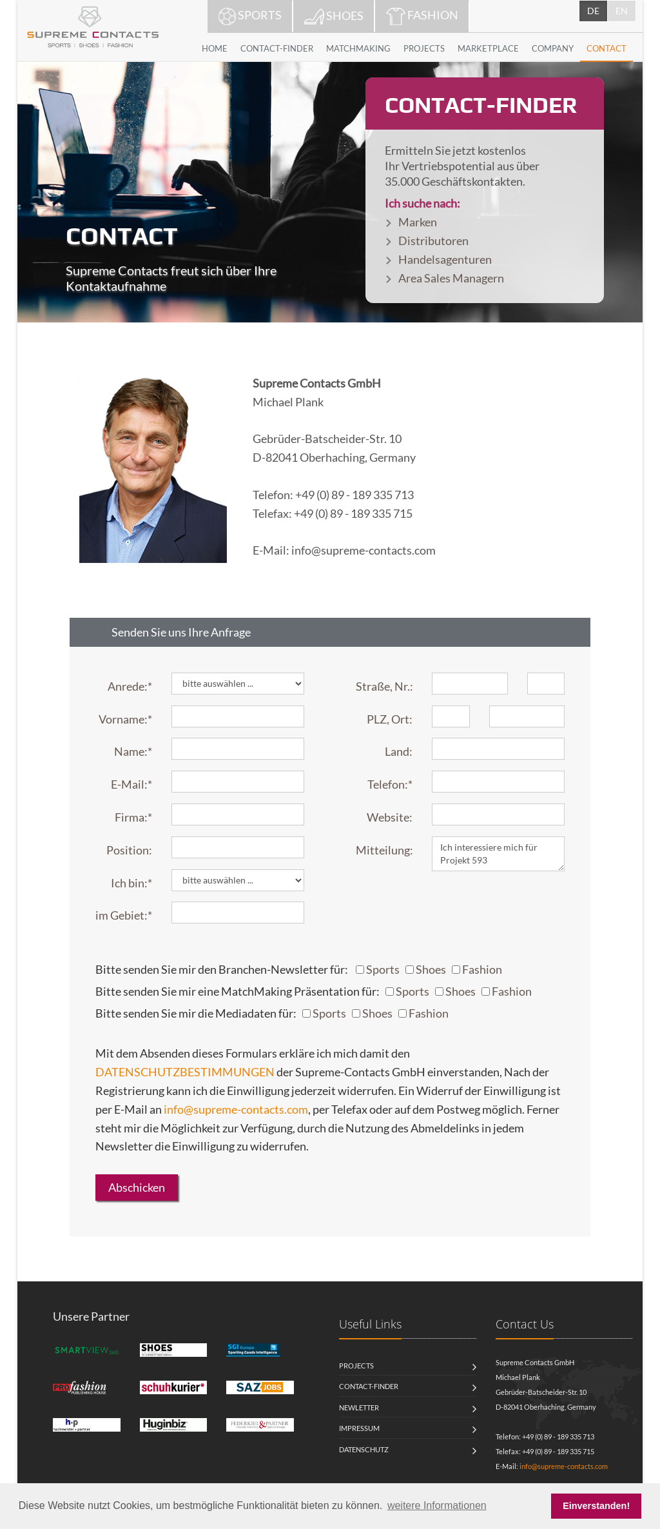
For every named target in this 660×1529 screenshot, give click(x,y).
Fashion (482, 969)
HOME (215, 48)
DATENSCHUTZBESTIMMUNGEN (185, 1072)
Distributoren (433, 240)
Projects (356, 1365)
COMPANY (553, 48)
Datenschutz (364, 1449)
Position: (129, 850)
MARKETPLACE (488, 48)
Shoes (431, 969)
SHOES (334, 16)
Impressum (359, 1428)
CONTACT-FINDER (276, 48)
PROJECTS (424, 48)
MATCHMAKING (358, 48)
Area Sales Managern (451, 278)
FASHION (422, 16)
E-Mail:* (131, 784)
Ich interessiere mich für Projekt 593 (498, 853)
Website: (389, 817)
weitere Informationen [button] (437, 1505)
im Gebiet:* (123, 915)
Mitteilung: (384, 850)
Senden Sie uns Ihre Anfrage (181, 632)
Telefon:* (389, 784)
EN (622, 10)
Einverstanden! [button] (596, 1506)
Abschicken (136, 1187)
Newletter (359, 1407)
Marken (417, 222)
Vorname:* (125, 719)
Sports (383, 969)
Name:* (133, 751)
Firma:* (133, 817)
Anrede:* (130, 686)
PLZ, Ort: (389, 719)
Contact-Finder (368, 1386)
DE (593, 10)
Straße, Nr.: (384, 686)
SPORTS (250, 16)
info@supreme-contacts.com (236, 1109)
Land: (398, 751)
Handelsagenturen (445, 259)
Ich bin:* (131, 883)
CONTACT (606, 48)
